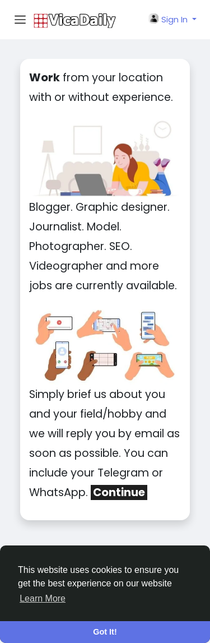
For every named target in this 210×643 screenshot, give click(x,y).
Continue (119, 492)
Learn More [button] (43, 598)
